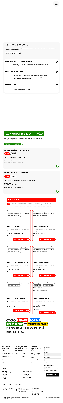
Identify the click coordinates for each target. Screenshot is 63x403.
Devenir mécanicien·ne (27, 371)
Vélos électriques (31, 206)
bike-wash (14, 203)
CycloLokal (4, 371)
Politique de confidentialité (15, 397)
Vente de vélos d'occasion (51, 370)
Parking (9, 206)
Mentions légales (7, 397)
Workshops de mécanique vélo (52, 369)
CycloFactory (26, 374)
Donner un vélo (22, 203)
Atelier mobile (4, 374)
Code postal (47, 357)
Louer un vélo (37, 203)
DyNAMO (4, 378)
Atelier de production (27, 377)
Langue (46, 352)
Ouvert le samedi (47, 203)
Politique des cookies (25, 397)
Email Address (47, 347)
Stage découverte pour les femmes (30, 372)
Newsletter (47, 367)
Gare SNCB (29, 203)
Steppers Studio (56, 397)
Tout (9, 203)
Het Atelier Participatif (6, 372)
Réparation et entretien (19, 206)
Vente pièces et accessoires (44, 206)
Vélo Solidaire (25, 375)
